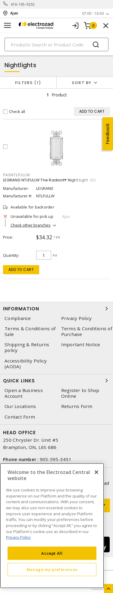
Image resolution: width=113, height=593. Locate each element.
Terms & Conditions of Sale (30, 331)
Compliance (18, 318)
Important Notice (80, 344)
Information (56, 308)
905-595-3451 (55, 459)
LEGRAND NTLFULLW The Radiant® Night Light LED (49, 180)
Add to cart (21, 269)
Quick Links (56, 380)
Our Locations (20, 406)
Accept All (52, 553)
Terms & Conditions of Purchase (86, 331)
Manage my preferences (52, 569)
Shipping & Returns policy (27, 347)
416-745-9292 (23, 4)
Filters (28, 82)
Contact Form (20, 417)
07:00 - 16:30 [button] (93, 13)
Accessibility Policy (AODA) (26, 363)
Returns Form (77, 406)
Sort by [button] (82, 82)
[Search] (56, 44)
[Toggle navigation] (7, 25)
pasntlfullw (16, 174)
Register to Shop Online (80, 393)
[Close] (96, 472)
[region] (52, 525)
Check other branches (31, 225)
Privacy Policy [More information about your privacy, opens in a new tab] (18, 537)
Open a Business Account (24, 393)
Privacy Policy (76, 318)
